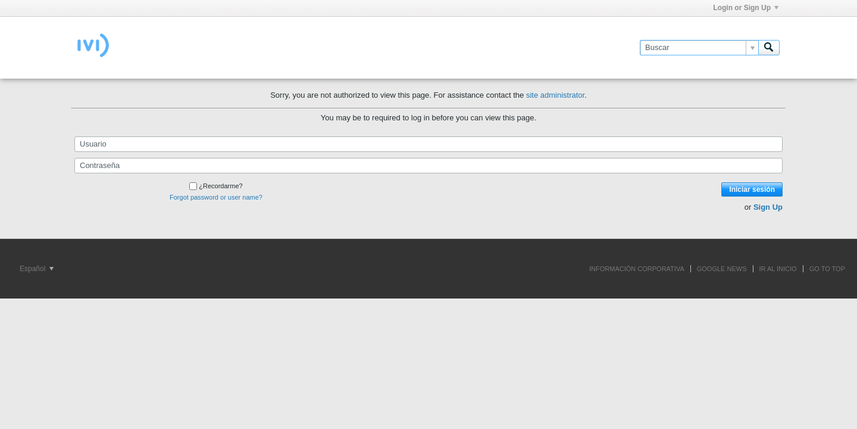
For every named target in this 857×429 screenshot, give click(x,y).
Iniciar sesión (752, 189)
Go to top (827, 268)
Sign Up (768, 207)
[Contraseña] (428, 165)
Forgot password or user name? (216, 197)
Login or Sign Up (745, 8)
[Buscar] (699, 47)
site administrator (555, 95)
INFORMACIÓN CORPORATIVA (636, 268)
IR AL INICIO (778, 268)
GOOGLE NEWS (722, 268)
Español (37, 269)
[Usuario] (428, 144)
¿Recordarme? (215, 185)
